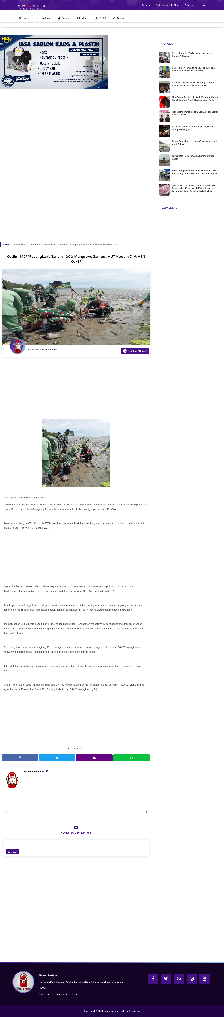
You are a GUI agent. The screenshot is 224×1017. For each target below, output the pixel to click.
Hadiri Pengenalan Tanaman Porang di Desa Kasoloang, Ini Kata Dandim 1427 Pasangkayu (195, 172)
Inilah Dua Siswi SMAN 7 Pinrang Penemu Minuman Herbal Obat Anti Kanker (193, 84)
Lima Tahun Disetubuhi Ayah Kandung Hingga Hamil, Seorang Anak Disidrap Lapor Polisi (195, 98)
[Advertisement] (76, 142)
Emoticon (12, 852)
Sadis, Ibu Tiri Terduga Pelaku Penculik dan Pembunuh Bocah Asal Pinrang (193, 69)
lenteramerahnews (34, 771)
